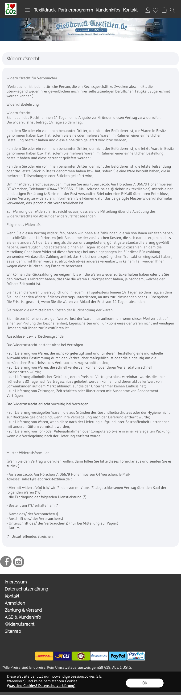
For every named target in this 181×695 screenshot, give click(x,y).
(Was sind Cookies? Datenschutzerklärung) (41, 685)
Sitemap (13, 631)
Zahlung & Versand (23, 610)
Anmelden (148, 10)
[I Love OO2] (10, 5)
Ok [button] (144, 683)
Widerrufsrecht (19, 624)
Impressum (16, 581)
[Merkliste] (155, 10)
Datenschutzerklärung (26, 589)
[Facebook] (6, 562)
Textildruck (44, 10)
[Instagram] (19, 562)
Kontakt (130, 10)
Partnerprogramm (75, 10)
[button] (27, 10)
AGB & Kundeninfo (23, 617)
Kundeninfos (108, 10)
